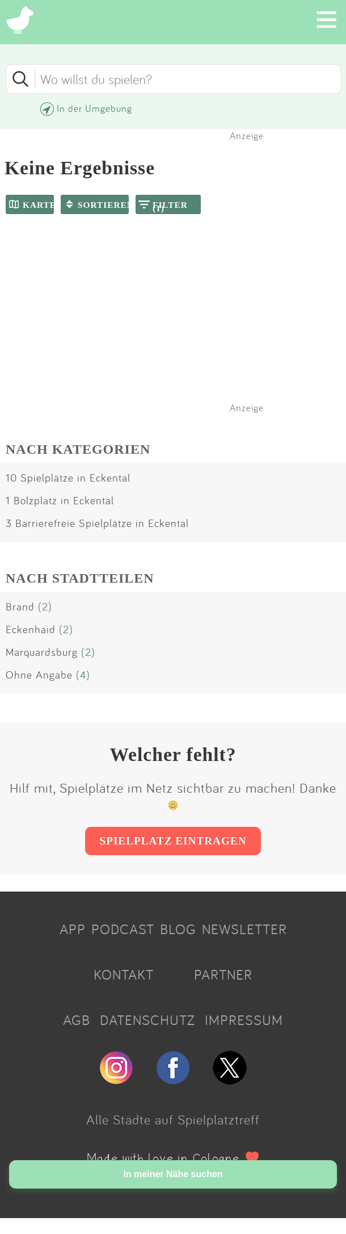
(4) (83, 674)
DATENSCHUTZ (147, 1020)
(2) (45, 606)
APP (73, 929)
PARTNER (223, 974)
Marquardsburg (42, 652)
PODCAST (122, 929)
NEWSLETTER (244, 929)
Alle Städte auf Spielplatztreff (173, 1119)
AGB (76, 1020)
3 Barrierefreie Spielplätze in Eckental (97, 523)
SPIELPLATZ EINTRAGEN (172, 841)
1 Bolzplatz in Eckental (60, 500)
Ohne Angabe (39, 674)
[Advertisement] (179, 328)
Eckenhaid (31, 629)
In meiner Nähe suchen (172, 1174)
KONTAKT (124, 974)
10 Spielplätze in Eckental (68, 477)
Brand (20, 606)
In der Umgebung (94, 108)
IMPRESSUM (244, 1020)
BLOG (178, 929)
